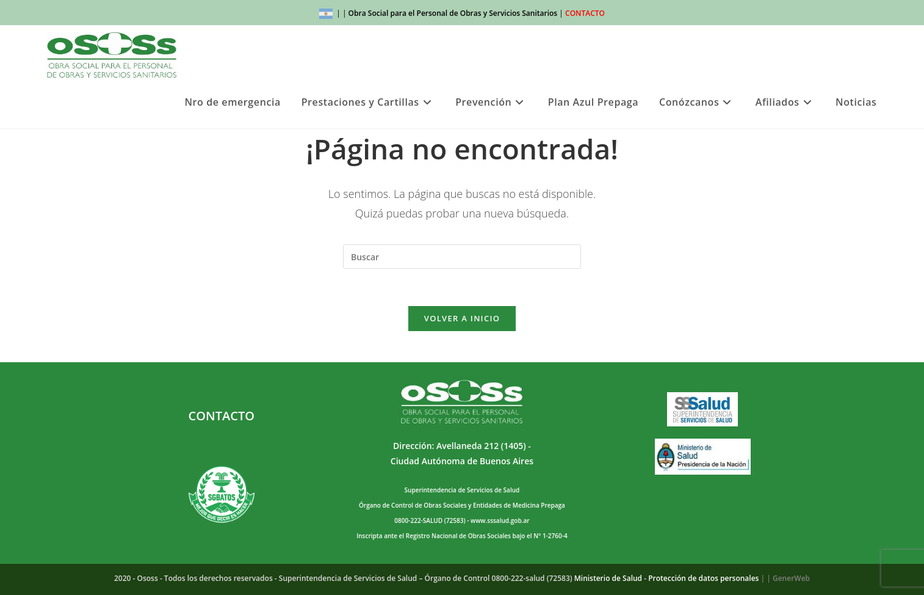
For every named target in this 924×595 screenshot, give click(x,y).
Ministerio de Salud (608, 578)
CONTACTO (585, 13)
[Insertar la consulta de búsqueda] (462, 256)
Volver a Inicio (462, 318)
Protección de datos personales (703, 578)
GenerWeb (791, 578)
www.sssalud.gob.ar (500, 520)
